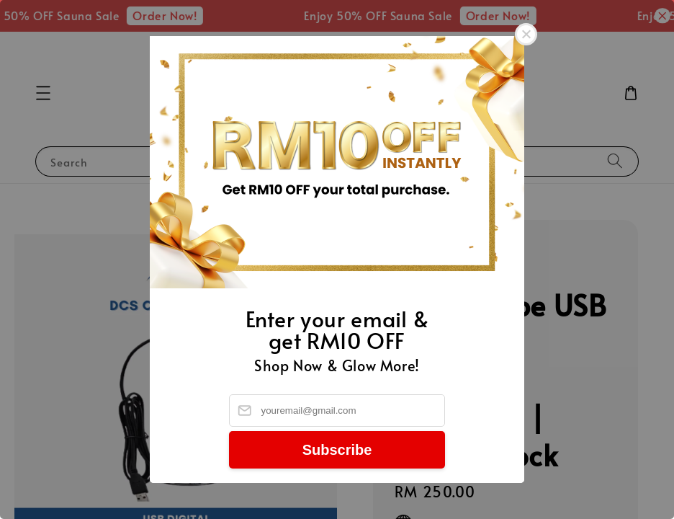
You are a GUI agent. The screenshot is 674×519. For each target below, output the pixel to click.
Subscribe (337, 450)
